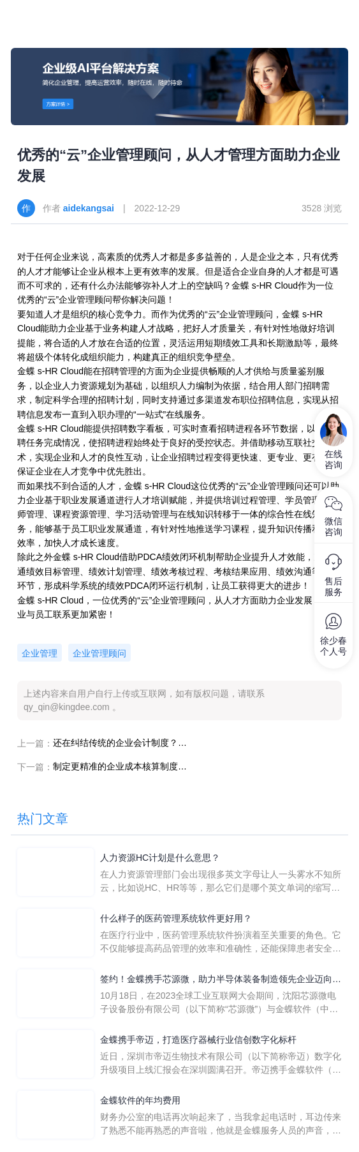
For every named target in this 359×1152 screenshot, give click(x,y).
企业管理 (39, 653)
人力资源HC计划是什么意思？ (160, 858)
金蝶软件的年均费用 (140, 1100)
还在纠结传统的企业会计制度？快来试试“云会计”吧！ (120, 743)
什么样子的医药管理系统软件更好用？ (176, 918)
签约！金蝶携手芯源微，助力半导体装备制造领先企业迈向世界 (220, 980)
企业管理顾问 (99, 653)
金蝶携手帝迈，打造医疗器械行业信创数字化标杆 (198, 1040)
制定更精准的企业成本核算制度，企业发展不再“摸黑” (120, 766)
